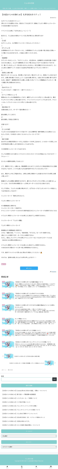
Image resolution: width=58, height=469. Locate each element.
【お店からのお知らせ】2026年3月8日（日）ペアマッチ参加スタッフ (23, 417)
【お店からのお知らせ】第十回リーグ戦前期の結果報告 (19, 394)
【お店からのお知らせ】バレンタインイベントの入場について (21, 410)
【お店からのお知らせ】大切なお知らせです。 (16, 421)
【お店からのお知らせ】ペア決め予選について (16, 402)
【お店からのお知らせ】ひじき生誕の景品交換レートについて (21, 425)
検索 (2, 376)
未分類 (4, 264)
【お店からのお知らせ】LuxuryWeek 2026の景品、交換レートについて (24, 390)
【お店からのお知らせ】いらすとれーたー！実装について (19, 398)
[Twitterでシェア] (29, 268)
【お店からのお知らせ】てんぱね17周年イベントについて (20, 413)
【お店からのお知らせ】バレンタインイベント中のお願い (19, 406)
